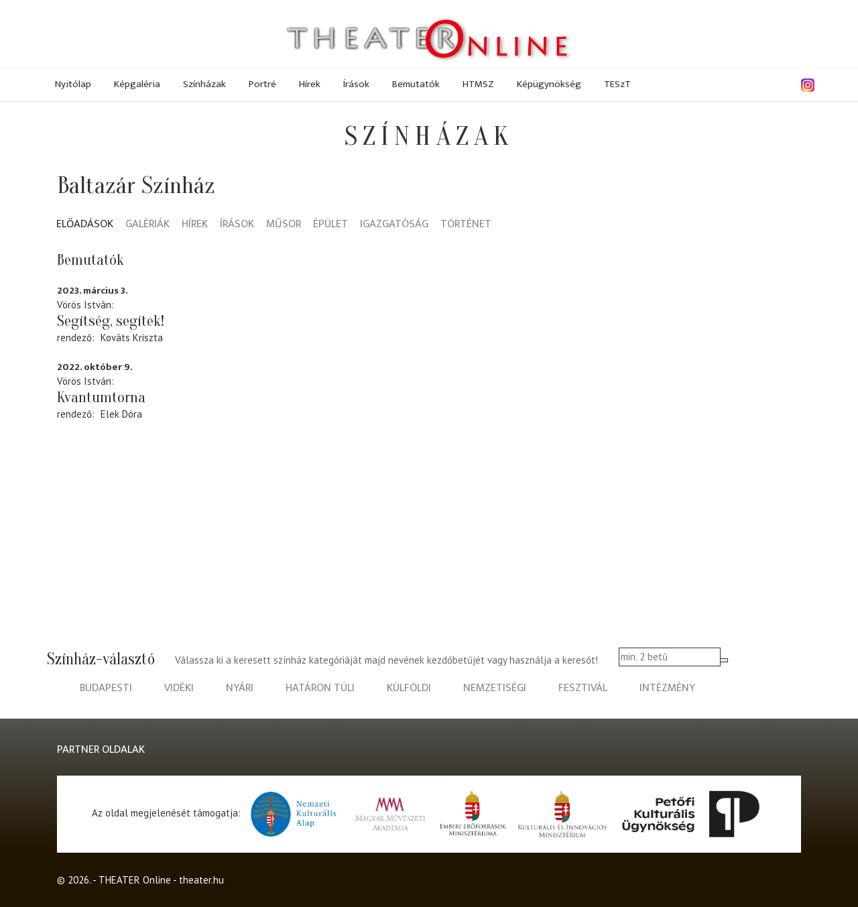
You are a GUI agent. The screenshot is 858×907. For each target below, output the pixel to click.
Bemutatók (416, 84)
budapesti (106, 688)
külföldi (409, 688)
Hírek (309, 84)
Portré (262, 84)
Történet (465, 225)
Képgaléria (137, 84)
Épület (330, 225)
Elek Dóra (121, 414)
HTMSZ (478, 84)
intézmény (667, 688)
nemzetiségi (494, 688)
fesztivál (582, 688)
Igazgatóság (394, 225)
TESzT (617, 84)
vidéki (179, 688)
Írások (356, 84)
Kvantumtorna (101, 397)
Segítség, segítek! (110, 321)
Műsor (283, 225)
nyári (239, 688)
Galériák (147, 225)
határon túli (320, 688)
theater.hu (201, 879)
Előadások (84, 225)
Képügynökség (549, 84)
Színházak (204, 84)
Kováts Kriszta (132, 337)
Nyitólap (73, 84)
